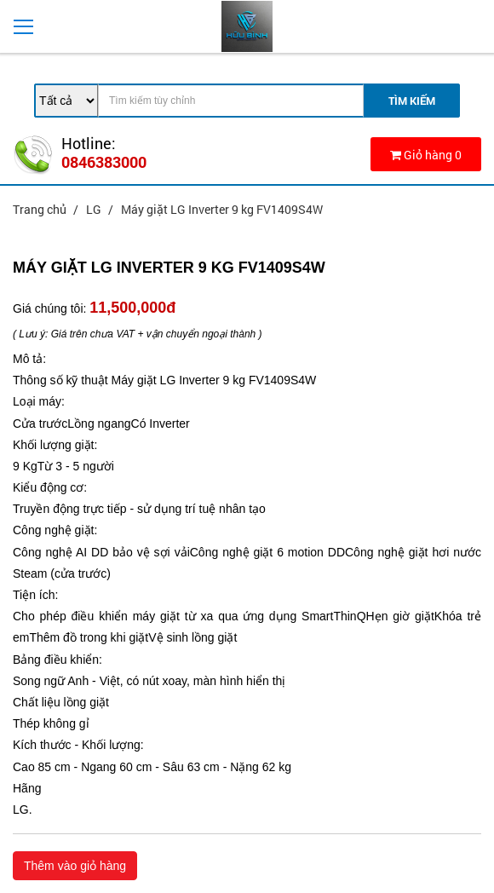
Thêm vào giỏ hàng (75, 866)
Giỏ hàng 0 (426, 155)
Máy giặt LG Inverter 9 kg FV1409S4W (222, 209)
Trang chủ (41, 209)
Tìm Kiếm (411, 100)
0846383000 (103, 162)
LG (95, 209)
